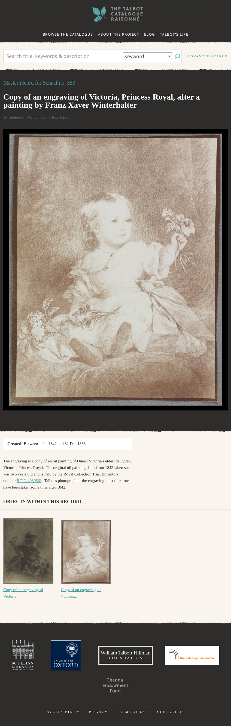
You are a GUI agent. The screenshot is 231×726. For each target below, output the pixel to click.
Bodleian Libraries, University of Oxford (23, 655)
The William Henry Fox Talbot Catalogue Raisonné (115, 13)
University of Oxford (66, 655)
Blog (149, 34)
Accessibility (63, 712)
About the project (118, 34)
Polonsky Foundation (192, 655)
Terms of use (132, 712)
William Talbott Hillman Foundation (125, 655)
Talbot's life (174, 34)
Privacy (98, 712)
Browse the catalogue (68, 34)
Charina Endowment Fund (115, 685)
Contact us (170, 712)
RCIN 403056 (28, 480)
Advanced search (207, 56)
